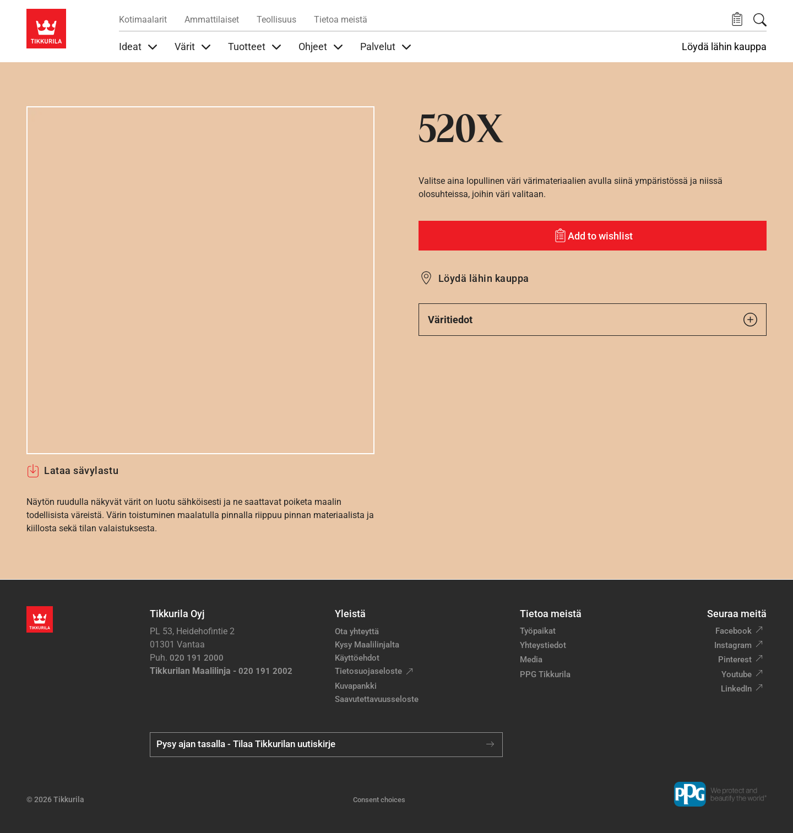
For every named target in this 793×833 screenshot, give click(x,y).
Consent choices (379, 800)
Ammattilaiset (211, 19)
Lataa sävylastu (72, 470)
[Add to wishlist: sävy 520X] (593, 236)
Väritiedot (592, 319)
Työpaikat (538, 631)
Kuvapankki (356, 686)
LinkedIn (736, 689)
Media (531, 660)
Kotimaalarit (143, 19)
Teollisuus (276, 19)
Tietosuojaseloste (368, 671)
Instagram (733, 645)
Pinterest (735, 660)
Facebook (733, 631)
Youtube (736, 674)
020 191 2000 (197, 658)
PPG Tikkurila (545, 674)
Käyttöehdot (357, 658)
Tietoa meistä (340, 19)
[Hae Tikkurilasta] (760, 19)
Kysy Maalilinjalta (367, 645)
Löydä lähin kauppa (724, 46)
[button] (737, 19)
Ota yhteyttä (357, 631)
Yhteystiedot (543, 645)
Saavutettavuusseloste (377, 699)
